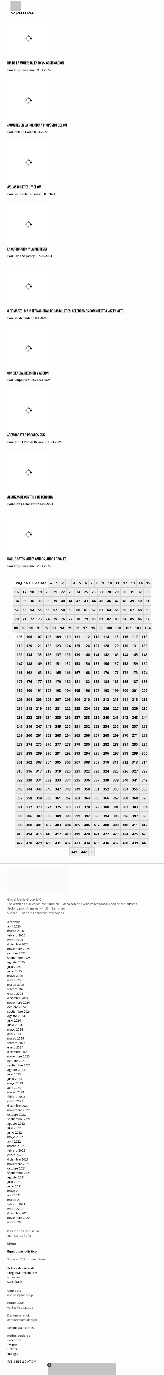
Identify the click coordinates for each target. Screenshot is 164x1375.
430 (48, 843)
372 (29, 807)
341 (135, 780)
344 (29, 789)
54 (32, 610)
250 (67, 726)
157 (116, 663)
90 (31, 628)
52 (17, 610)
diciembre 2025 (17, 944)
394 (106, 816)
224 (87, 708)
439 (135, 843)
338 (106, 780)
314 (144, 762)
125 (77, 645)
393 (96, 816)
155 (96, 663)
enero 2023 (15, 1101)
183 (96, 681)
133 (19, 654)
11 (117, 583)
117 (135, 636)
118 (144, 636)
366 (106, 798)
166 (67, 672)
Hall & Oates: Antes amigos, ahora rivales (36, 559)
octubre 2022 (16, 1115)
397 (135, 816)
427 (19, 843)
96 (77, 628)
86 (140, 619)
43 (86, 601)
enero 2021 (15, 1209)
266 (87, 735)
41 (70, 601)
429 (39, 843)
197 (96, 690)
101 (119, 628)
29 (117, 592)
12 (125, 583)
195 (77, 690)
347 (58, 789)
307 (77, 762)
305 (58, 762)
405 (77, 825)
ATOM (31, 1361)
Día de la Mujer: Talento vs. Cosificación (35, 63)
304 (48, 762)
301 (19, 762)
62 (93, 610)
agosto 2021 (16, 1177)
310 (106, 762)
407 (96, 825)
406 (87, 825)
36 (32, 601)
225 (96, 708)
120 (29, 645)
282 (106, 744)
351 (96, 789)
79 (86, 619)
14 (140, 583)
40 (63, 601)
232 (29, 717)
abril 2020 (14, 1222)
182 (87, 681)
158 (125, 663)
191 (39, 690)
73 (40, 619)
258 (144, 726)
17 (24, 592)
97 (85, 628)
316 (29, 771)
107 (39, 636)
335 (77, 780)
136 (48, 654)
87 (147, 619)
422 (106, 834)
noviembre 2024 (18, 1002)
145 (135, 654)
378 (87, 807)
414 (29, 834)
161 (19, 672)
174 (144, 672)
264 (67, 735)
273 (19, 744)
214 (125, 699)
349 (77, 789)
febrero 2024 (16, 1043)
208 (67, 699)
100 (109, 628)
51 (147, 601)
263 (58, 735)
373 (39, 807)
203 (19, 699)
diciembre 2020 (17, 1213)
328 (144, 771)
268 (106, 735)
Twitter (12, 1345)
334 (67, 780)
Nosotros (13, 1277)
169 (96, 672)
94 (62, 628)
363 (77, 798)
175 (19, 681)
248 (48, 726)
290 (48, 753)
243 (135, 717)
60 (78, 610)
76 (63, 619)
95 (70, 628)
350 (87, 789)
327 (135, 771)
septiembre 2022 (19, 1119)
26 (93, 592)
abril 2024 (14, 1034)
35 (24, 601)
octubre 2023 (16, 1061)
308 (87, 762)
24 (78, 592)
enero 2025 (15, 994)
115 (116, 636)
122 (48, 645)
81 (101, 619)
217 (19, 708)
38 (47, 601)
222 (67, 708)
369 (135, 798)
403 (58, 825)
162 (29, 672)
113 (96, 636)
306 (67, 762)
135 (39, 654)
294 (87, 753)
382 (125, 807)
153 (77, 663)
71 (24, 619)
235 (58, 717)
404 (67, 825)
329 (19, 780)
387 (39, 816)
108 (48, 636)
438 (125, 843)
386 (29, 816)
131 (135, 645)
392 (87, 816)
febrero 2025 (16, 989)
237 (77, 717)
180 (67, 681)
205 (39, 699)
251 (77, 726)
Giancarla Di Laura (27, 194)
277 (58, 744)
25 (86, 592)
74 (47, 619)
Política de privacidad (21, 1268)
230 (144, 708)
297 (116, 753)
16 (17, 592)
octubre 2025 (16, 953)
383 (135, 807)
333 (58, 780)
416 (48, 834)
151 (58, 663)
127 (96, 645)
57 (55, 610)
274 (29, 744)
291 (58, 753)
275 (39, 744)
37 (40, 601)
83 (117, 619)
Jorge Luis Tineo (24, 70)
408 (106, 825)
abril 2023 (14, 1088)
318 (48, 771)
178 (48, 681)
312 (125, 762)
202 (144, 690)
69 (147, 610)
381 (116, 807)
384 (144, 807)
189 (19, 690)
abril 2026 (14, 926)
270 (125, 735)
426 (144, 834)
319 (58, 771)
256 (125, 726)
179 (58, 681)
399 (19, 825)
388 (48, 816)
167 (77, 672)
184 (106, 681)
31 (132, 592)
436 (106, 843)
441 (74, 852)
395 (116, 816)
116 (125, 636)
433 (77, 843)
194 (67, 690)
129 (116, 645)
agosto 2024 (16, 1016)
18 (32, 592)
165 (58, 672)
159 (135, 663)
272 (144, 735)
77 (70, 619)
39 (55, 601)
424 (125, 834)
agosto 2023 (16, 1070)
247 (39, 726)
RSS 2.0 (21, 1361)
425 (135, 834)
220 (48, 708)
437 (116, 843)
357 (19, 798)
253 (96, 726)
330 (29, 780)
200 (125, 690)
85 (132, 619)
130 (125, 645)
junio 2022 (14, 1132)
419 (77, 834)
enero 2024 (15, 1047)
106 (29, 636)
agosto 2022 (16, 1123)
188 (144, 681)
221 (58, 708)
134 (29, 654)
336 (87, 780)
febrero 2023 (16, 1097)
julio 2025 (14, 967)
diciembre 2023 (17, 1052)
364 (87, 798)
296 (106, 753)
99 (100, 628)
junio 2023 (14, 1079)
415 (39, 834)
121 (39, 645)
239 (96, 717)
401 (39, 825)
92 (46, 628)
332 (48, 780)
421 (96, 834)
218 (29, 708)
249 (58, 726)
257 (135, 726)
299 (135, 753)
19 (40, 592)
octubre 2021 (16, 1168)
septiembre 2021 (19, 1173)
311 (116, 762)
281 (96, 744)
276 (48, 744)
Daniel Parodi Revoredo (30, 442)
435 (96, 843)
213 (116, 699)
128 (106, 645)
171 (116, 672)
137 (58, 654)
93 (54, 628)
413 (19, 834)
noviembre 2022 (18, 1110)
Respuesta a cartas (20, 1328)
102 (128, 628)
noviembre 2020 (18, 1218)
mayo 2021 (15, 1191)
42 (78, 601)
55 (40, 610)
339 (116, 780)
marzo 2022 (15, 1146)
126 (87, 645)
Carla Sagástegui (25, 256)
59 (70, 610)
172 (125, 672)
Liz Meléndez (22, 318)
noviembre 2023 (18, 1056)
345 (39, 789)
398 (144, 816)
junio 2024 (14, 1025)
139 (77, 654)
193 (58, 690)
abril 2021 (14, 1195)
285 (135, 744)
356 (144, 789)
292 (67, 753)
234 (48, 717)
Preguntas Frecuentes (22, 1273)
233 (39, 717)
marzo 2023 (15, 1092)
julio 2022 (14, 1128)
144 (125, 654)
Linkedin (13, 1349)
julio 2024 (14, 1020)
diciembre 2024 (17, 998)
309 (96, 762)
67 (132, 610)
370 (144, 798)
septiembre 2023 (19, 1065)
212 (106, 699)
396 (125, 816)
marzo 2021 (15, 1200)
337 (96, 780)
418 (67, 834)
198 (106, 690)
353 (116, 789)
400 (29, 825)
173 (135, 672)
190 (29, 690)
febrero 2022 (16, 1150)
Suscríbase (14, 1282)
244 (144, 717)
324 (106, 771)
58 (63, 610)
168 (87, 672)
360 (48, 798)
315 (19, 771)
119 (19, 645)
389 (58, 816)
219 (39, 708)
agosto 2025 (16, 962)
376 (67, 807)
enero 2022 (15, 1155)
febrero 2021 (16, 1204)
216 (144, 699)
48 (124, 601)
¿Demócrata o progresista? (26, 435)
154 (87, 663)
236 (67, 717)
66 (124, 610)
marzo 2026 (15, 931)
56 (47, 610)
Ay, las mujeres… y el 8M (24, 187)
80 (93, 619)
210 (87, 699)
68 (140, 610)
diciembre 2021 (17, 1159)
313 (135, 762)
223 (77, 708)
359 (39, 798)
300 (144, 753)
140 (87, 654)
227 (116, 708)
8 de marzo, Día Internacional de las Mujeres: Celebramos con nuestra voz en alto (65, 311)
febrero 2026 (16, 935)
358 (29, 798)
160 (144, 663)
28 (109, 592)
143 (116, 654)
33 (147, 592)
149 (39, 663)
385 (19, 816)
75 (55, 619)
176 (29, 681)
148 (29, 663)
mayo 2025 (15, 976)
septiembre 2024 (19, 1011)
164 (48, 672)
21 (55, 592)
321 (77, 771)
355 (135, 789)
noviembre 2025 (18, 949)
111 (77, 636)
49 (132, 601)
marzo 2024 (15, 1038)
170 (106, 672)
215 (135, 699)
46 (109, 601)
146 (144, 654)
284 (125, 744)
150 (48, 663)
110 (67, 636)
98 (93, 628)
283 (116, 744)
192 (48, 690)
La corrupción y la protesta (27, 249)
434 (87, 843)
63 (101, 610)
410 (125, 825)
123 (58, 645)
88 (16, 628)
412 (144, 825)
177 (39, 681)
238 (87, 717)
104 (147, 628)
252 (87, 726)
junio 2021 (14, 1186)
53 (24, 610)
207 (58, 699)
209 (77, 699)
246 (29, 726)
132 (144, 645)
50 (140, 601)
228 (125, 708)
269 (116, 735)
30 (124, 592)
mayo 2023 (15, 1083)
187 (135, 681)
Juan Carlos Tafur (26, 504)
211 (96, 699)
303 (39, 762)
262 (48, 735)
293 (77, 753)
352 (106, 789)
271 (135, 735)
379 (96, 807)
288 (29, 753)
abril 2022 (14, 1141)
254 (106, 726)
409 (116, 825)
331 (39, 780)
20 (47, 592)
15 (148, 583)
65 (117, 610)
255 (116, 726)
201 (135, 690)
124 (67, 645)
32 (140, 592)
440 (144, 843)
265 (77, 735)
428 (29, 843)
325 (116, 771)
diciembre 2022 (17, 1106)
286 (144, 744)
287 (19, 753)
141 (96, 654)
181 (77, 681)
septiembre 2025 (19, 958)
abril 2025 (14, 980)
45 (101, 601)
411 (135, 825)
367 (116, 798)
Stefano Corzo (23, 132)
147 (19, 663)
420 (87, 834)
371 (19, 807)
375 (58, 807)
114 (106, 636)
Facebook (14, 1340)
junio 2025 (14, 971)
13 (133, 583)
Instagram (14, 1354)
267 (96, 735)
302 (29, 762)
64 (109, 610)
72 (32, 619)
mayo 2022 (15, 1137)
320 (67, 771)
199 (116, 690)
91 (39, 628)
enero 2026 (15, 940)
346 (48, 789)
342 (144, 780)
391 (77, 816)
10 (110, 583)
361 (58, 798)
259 (19, 735)
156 (106, 663)
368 (125, 798)
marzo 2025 (15, 985)
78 (78, 619)
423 (116, 834)
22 (63, 592)
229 (135, 708)
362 (67, 798)
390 (67, 816)
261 (39, 735)
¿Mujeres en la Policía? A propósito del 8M (37, 125)
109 (58, 636)
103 (138, 628)
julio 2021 (14, 1182)
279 (77, 744)
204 (29, 699)
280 (87, 744)
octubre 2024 (16, 1007)
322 (87, 771)
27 (101, 592)
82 (109, 619)
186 (125, 681)
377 (77, 807)
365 (96, 798)
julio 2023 (14, 1074)
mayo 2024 (15, 1029)
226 (106, 708)
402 (48, 825)
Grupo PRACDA (24, 380)
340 (125, 780)
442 (84, 852)
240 (106, 717)
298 (125, 753)
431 (58, 843)
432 (67, 843)
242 (125, 717)
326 (125, 771)
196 (87, 690)
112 (87, 636)
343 (19, 789)
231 (19, 717)
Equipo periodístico (22, 1251)
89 (23, 628)
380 (106, 807)
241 (116, 717)
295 (96, 753)
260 (29, 735)
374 (48, 807)
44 (93, 601)
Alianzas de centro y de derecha (30, 497)
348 (67, 789)
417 (58, 834)
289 (39, 753)
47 (117, 601)
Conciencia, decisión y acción (28, 373)
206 (48, 699)
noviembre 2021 (18, 1164)
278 (67, 744)
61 (86, 610)
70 (17, 619)
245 (19, 726)
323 (96, 771)
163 (39, 672)
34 (17, 601)
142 (106, 654)
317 (39, 771)
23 (70, 592)
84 (124, 619)
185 (116, 681)
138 (67, 654)
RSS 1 (11, 1361)
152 (67, 663)
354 (125, 789)
